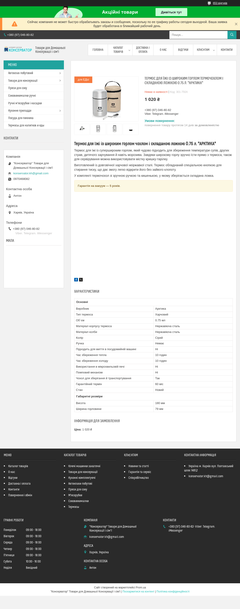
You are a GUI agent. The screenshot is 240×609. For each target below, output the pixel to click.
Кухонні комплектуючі (81, 478)
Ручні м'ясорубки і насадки (25, 103)
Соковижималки (78, 501)
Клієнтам (203, 50)
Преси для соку (17, 88)
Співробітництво (138, 478)
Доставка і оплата (142, 50)
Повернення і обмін (20, 495)
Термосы (73, 507)
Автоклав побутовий (20, 73)
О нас (163, 50)
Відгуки (183, 50)
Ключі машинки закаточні (84, 466)
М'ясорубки (75, 495)
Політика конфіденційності (172, 591)
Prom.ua (141, 587)
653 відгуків (220, 3)
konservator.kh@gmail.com (30, 173)
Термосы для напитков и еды (26, 125)
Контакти (227, 50)
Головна (98, 50)
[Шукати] (231, 35)
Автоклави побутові (80, 483)
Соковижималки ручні (22, 96)
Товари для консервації (23, 81)
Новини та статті (138, 466)
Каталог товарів (118, 50)
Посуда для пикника (21, 118)
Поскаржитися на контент (138, 591)
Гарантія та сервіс (139, 472)
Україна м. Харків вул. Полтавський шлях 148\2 (208, 468)
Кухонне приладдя (19, 111)
